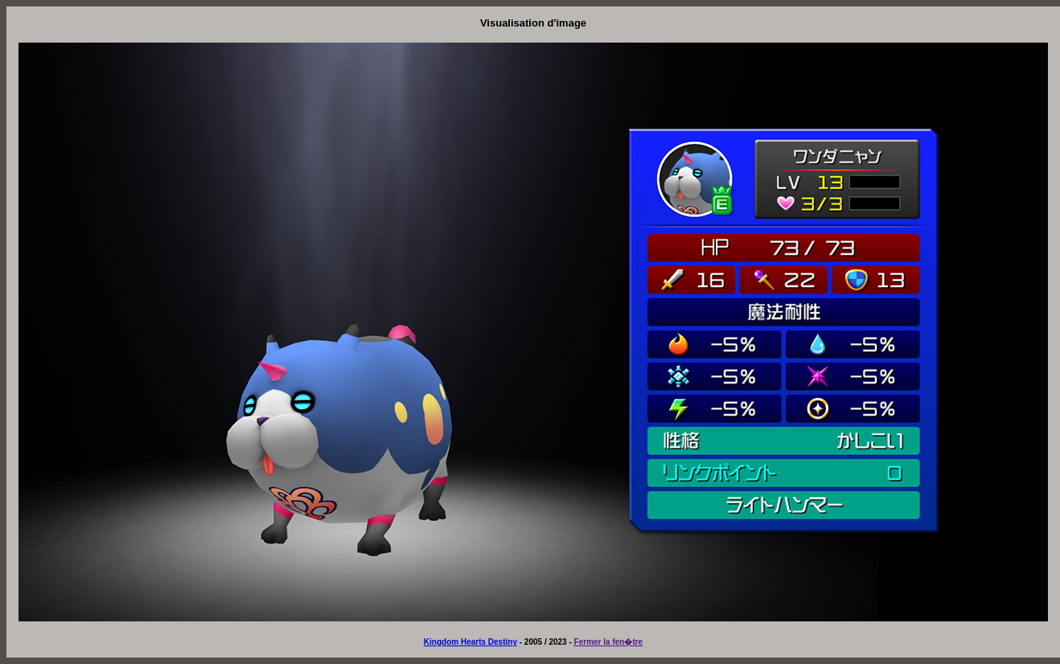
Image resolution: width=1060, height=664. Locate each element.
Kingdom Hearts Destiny (470, 641)
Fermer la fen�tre (608, 641)
